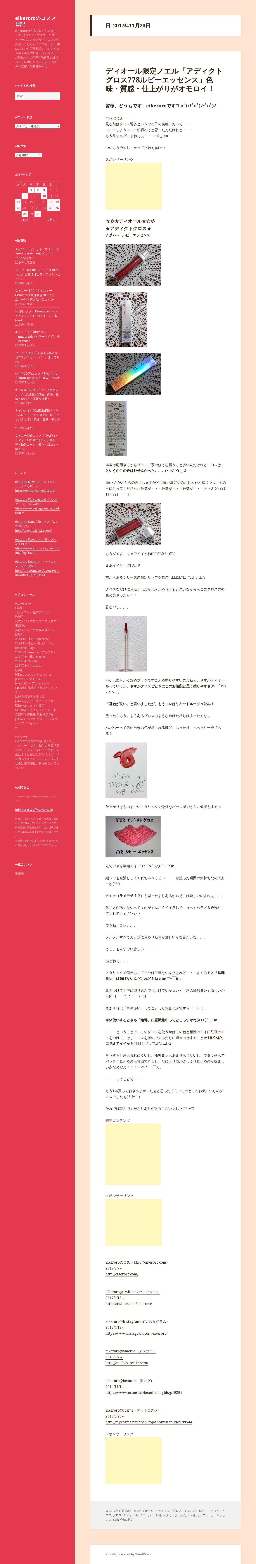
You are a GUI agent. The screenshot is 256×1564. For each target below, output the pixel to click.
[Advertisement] (133, 186)
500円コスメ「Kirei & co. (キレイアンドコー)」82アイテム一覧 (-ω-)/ (36, 315)
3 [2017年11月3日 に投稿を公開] (44, 190)
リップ (201, 1515)
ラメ (182, 1515)
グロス (117, 1515)
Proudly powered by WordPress (128, 1554)
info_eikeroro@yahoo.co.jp (34, 809)
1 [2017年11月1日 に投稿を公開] (31, 190)
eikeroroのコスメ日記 (35, 21)
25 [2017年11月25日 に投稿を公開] (50, 208)
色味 (123, 1520)
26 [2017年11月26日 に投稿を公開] (57, 208)
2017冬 (193, 1511)
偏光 (116, 1520)
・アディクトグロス (168, 1511)
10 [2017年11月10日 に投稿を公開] (44, 196)
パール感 (156, 1515)
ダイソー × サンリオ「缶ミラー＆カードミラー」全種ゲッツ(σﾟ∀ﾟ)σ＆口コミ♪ (37, 253)
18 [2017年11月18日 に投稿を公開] (50, 202)
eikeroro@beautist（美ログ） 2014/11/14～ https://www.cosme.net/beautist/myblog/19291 (37, 546)
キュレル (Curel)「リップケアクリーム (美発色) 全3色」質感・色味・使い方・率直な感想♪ (37, 394)
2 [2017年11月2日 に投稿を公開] (38, 190)
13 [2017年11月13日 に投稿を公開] (18, 202)
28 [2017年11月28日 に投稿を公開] (24, 214)
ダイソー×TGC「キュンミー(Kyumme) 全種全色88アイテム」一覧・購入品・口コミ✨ (35, 295)
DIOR (202, 1511)
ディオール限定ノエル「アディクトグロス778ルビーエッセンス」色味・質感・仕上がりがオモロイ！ (164, 79)
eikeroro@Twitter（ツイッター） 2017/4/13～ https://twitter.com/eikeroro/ (35, 486)
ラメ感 (191, 1515)
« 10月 (24, 220)
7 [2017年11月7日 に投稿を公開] (25, 196)
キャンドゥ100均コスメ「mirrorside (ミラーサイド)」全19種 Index (37, 336)
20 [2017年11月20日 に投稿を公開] (18, 208)
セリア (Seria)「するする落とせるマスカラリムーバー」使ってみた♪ (37, 357)
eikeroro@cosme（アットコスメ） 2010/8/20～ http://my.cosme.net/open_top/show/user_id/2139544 (37, 568)
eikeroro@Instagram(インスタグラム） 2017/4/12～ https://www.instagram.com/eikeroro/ (37, 506)
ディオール (130, 1515)
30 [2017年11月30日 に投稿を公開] (37, 214)
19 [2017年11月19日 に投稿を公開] (57, 202)
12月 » (50, 220)
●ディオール (145, 1511)
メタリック (170, 1515)
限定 (131, 1520)
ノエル (143, 1515)
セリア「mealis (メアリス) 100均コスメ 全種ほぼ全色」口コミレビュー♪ (37, 274)
